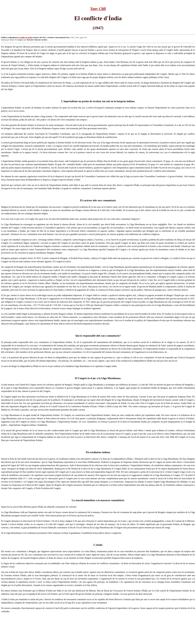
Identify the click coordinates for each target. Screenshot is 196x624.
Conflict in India (25, 37)
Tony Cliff (98, 9)
